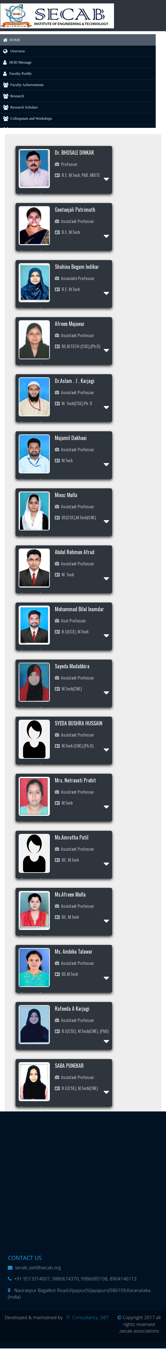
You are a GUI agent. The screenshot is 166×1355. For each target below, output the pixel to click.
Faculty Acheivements (22, 85)
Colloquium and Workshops (26, 118)
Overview (12, 51)
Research (12, 96)
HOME (10, 40)
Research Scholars (19, 107)
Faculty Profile (16, 73)
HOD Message (15, 62)
